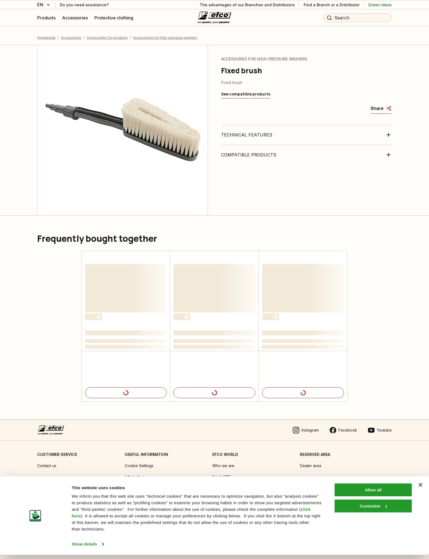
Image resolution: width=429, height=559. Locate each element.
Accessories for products (107, 34)
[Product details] (126, 389)
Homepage (46, 34)
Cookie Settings (139, 462)
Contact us (46, 462)
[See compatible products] (245, 90)
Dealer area (310, 462)
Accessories (71, 34)
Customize (373, 510)
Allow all (373, 494)
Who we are (223, 462)
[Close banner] (420, 489)
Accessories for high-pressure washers (165, 34)
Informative (135, 473)
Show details (84, 548)
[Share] (381, 105)
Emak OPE (221, 473)
